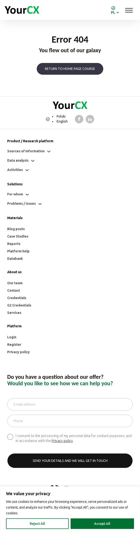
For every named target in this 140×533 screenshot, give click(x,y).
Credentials (16, 298)
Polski (61, 116)
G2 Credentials (19, 305)
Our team (15, 283)
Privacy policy (18, 352)
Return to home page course (70, 69)
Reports (13, 244)
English (62, 121)
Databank (15, 259)
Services (14, 313)
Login (11, 337)
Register (14, 344)
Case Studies (17, 236)
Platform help (18, 251)
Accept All (102, 524)
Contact (13, 290)
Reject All (37, 524)
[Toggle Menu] (129, 10)
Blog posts (16, 229)
